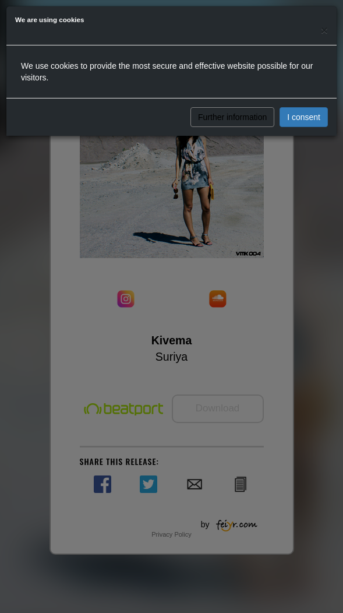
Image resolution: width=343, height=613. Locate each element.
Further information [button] (232, 117)
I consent (303, 117)
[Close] (324, 30)
